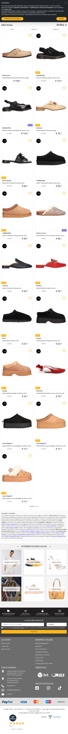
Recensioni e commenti (42, 655)
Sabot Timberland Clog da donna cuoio (14, 235)
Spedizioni (38, 646)
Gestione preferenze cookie (43, 663)
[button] (65, 2)
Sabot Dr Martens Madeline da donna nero (15, 130)
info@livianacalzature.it (14, 690)
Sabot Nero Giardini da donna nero (13, 183)
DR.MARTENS (40, 75)
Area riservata (5, 649)
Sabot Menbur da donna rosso (45, 288)
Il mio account (5, 643)
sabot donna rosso (59, 536)
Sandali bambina (34, 589)
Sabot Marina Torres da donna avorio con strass (51, 235)
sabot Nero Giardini (28, 531)
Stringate (56, 29)
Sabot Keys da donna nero (10, 341)
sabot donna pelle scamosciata (24, 534)
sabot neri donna (12, 527)
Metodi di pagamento (41, 643)
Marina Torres (41, 233)
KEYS (4, 338)
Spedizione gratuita (8, 613)
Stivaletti (34, 29)
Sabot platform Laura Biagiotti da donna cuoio (51, 446)
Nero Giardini (6, 180)
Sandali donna (56, 562)
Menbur (38, 286)
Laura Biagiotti (7, 443)
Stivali (12, 29)
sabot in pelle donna (8, 524)
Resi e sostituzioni (40, 649)
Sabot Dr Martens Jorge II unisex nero (48, 78)
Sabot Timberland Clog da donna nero (48, 183)
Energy (38, 338)
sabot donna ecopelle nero (40, 533)
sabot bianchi (51, 526)
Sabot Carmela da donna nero (11, 288)
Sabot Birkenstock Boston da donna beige (15, 78)
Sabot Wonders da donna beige (46, 130)
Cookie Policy (39, 660)
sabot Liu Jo (40, 531)
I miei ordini (4, 646)
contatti (9, 694)
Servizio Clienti (59, 613)
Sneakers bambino (34, 562)
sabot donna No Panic (12, 536)
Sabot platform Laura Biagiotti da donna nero (16, 446)
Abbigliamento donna (11, 562)
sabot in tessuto (33, 527)
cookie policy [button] (7, 9)
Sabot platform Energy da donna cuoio (14, 393)
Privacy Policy (39, 658)
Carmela (5, 286)
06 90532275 (11, 685)
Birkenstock (6, 75)
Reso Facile (25, 613)
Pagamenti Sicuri (42, 613)
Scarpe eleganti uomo (11, 589)
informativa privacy (18, 628)
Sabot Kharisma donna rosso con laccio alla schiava (51, 393)
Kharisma (39, 391)
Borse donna (57, 589)
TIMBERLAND (40, 180)
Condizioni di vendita (41, 652)
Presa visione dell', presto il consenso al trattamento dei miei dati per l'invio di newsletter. (34, 628)
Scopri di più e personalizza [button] (12, 18)
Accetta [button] (61, 18)
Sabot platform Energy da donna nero (48, 341)
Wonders (39, 128)
